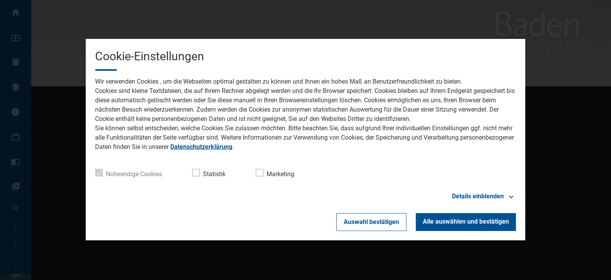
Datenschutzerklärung (201, 146)
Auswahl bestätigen (371, 222)
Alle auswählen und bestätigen (466, 221)
